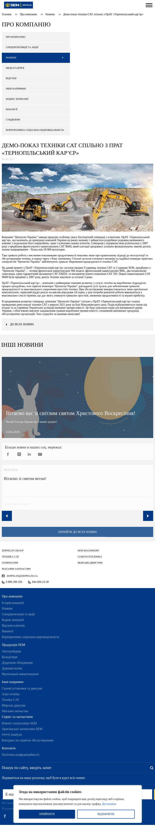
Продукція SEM (13, 645)
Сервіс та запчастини (17, 717)
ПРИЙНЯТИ (47, 814)
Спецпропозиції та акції (18, 614)
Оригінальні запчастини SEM (22, 729)
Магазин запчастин (15, 711)
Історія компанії (13, 602)
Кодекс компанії (13, 620)
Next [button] (148, 516)
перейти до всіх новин (77, 534)
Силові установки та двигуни (22, 688)
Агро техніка (11, 694)
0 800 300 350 (14, 581)
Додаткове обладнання (17, 662)
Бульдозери (10, 657)
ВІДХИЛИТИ (106, 814)
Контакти (9, 748)
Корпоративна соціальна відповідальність (30, 637)
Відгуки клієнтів (13, 625)
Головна (7, 14)
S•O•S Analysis (12, 734)
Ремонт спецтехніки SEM (19, 723)
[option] (76, 490)
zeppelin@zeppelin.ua (22, 575)
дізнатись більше (15, 506)
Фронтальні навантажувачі (20, 674)
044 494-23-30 (40, 581)
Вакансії (7, 631)
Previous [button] (7, 516)
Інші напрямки (12, 682)
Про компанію (28, 14)
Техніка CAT (10, 699)
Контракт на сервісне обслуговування (27, 740)
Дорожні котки (12, 668)
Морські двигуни (13, 705)
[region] (77, 804)
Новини (50, 14)
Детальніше (109, 803)
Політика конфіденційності (20, 754)
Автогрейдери (11, 651)
